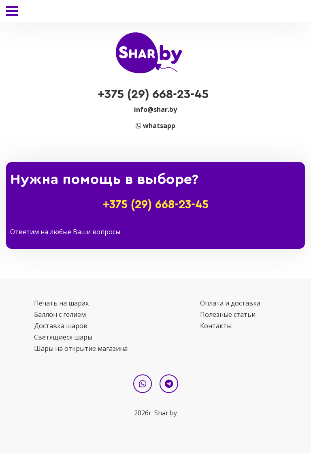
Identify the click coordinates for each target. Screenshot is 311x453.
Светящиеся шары (63, 337)
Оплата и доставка (230, 303)
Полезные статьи (228, 314)
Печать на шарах (61, 303)
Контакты (216, 325)
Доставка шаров (60, 325)
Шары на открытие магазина (81, 348)
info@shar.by (155, 109)
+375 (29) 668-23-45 (153, 94)
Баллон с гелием (60, 314)
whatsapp (155, 125)
